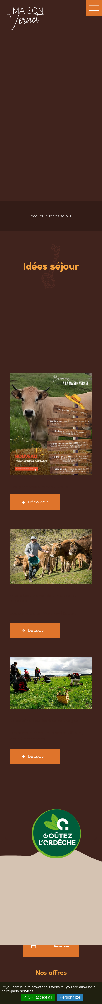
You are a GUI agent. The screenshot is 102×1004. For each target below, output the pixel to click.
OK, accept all (37, 997)
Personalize (70, 997)
